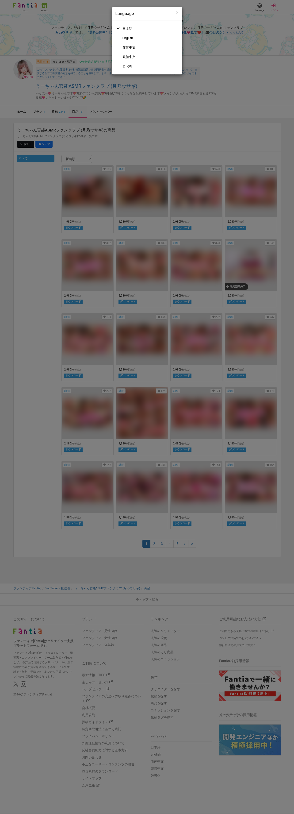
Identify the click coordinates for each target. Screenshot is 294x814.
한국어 (127, 66)
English (127, 38)
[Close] (177, 12)
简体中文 (129, 47)
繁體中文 (129, 57)
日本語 (127, 29)
